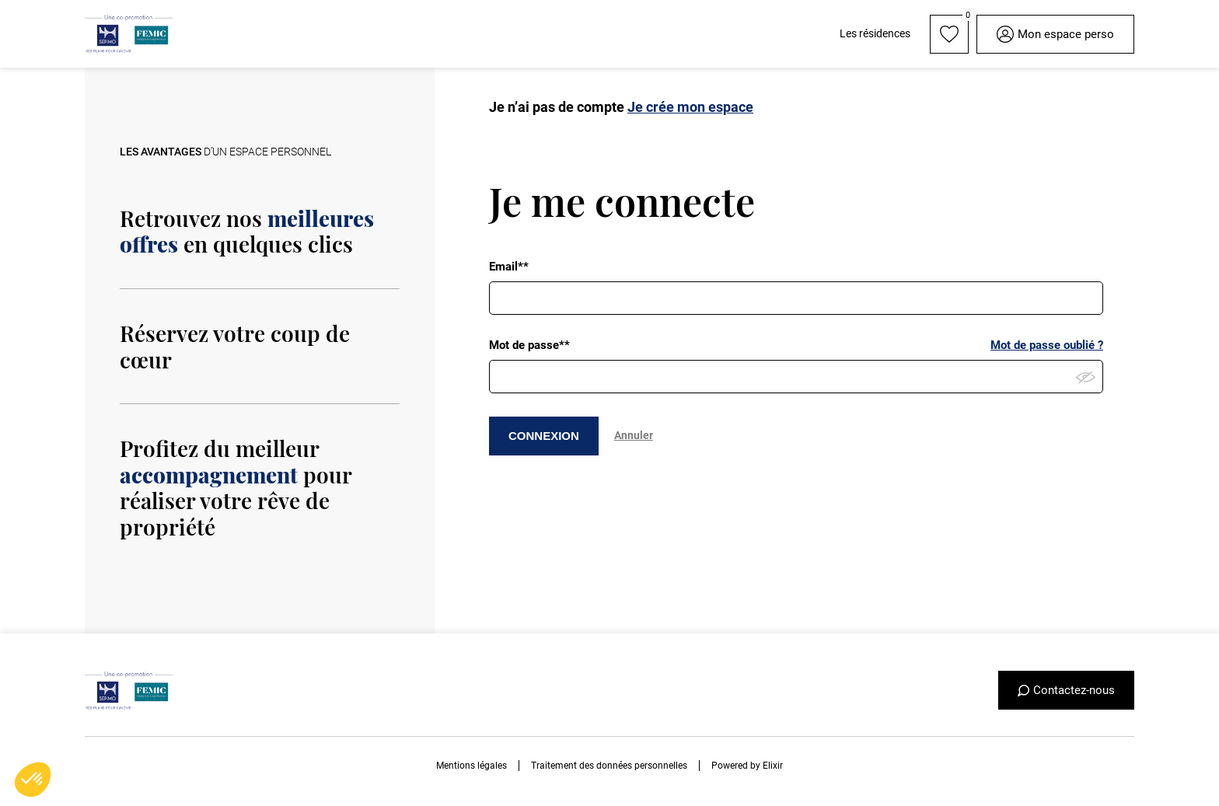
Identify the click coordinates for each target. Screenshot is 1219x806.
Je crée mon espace (690, 107)
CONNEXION (543, 435)
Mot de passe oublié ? (1046, 345)
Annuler (633, 435)
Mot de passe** (529, 345)
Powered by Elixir (747, 765)
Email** (509, 267)
